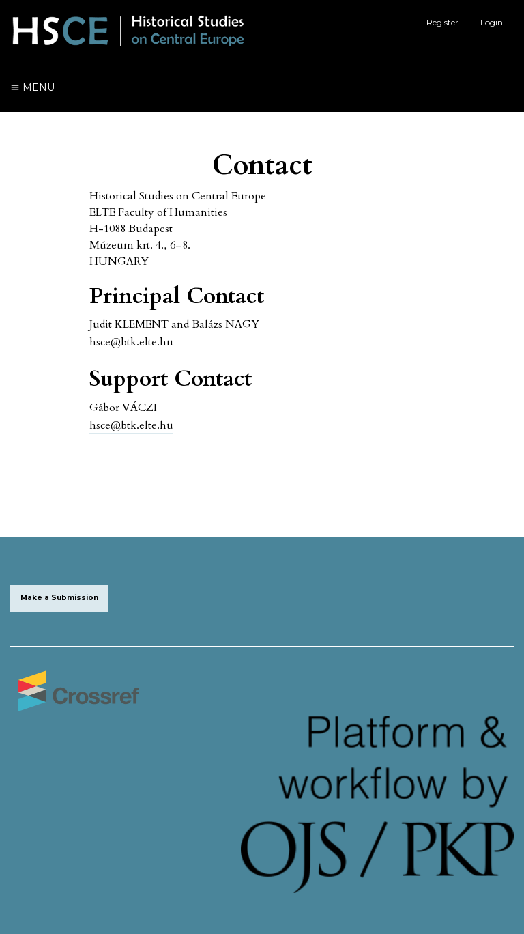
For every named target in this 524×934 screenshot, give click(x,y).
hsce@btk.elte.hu (131, 342)
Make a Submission (59, 597)
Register (442, 22)
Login (491, 22)
